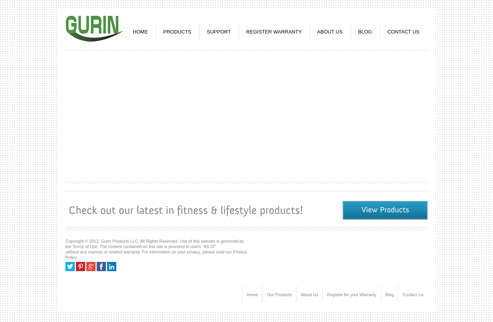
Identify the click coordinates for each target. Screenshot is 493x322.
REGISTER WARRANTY (274, 32)
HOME (140, 32)
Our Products (279, 294)
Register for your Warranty (352, 294)
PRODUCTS (177, 32)
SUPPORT (219, 32)
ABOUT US (329, 32)
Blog (365, 32)
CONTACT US (403, 32)
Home (252, 294)
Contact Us (413, 294)
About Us (309, 294)
